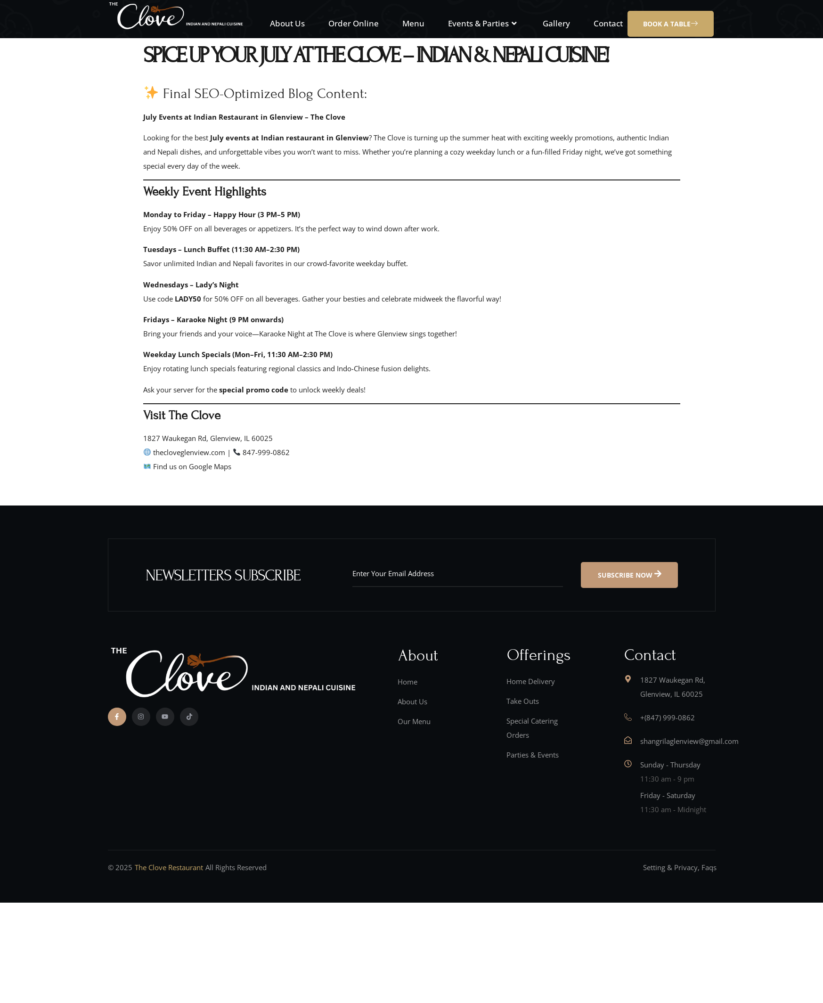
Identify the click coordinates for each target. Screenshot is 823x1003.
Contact (608, 23)
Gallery (556, 23)
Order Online (353, 23)
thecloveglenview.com (189, 452)
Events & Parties (483, 23)
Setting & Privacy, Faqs (680, 867)
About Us (287, 23)
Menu (413, 23)
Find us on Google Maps (192, 466)
